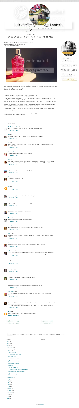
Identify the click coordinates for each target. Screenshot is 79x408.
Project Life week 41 (12, 360)
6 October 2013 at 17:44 (13, 155)
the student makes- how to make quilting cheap (18, 369)
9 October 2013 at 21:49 (13, 307)
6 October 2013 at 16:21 (13, 147)
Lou (8, 186)
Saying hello (10, 365)
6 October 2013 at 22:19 (13, 205)
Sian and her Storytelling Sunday (28, 113)
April (9, 386)
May (9, 384)
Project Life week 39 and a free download (17, 373)
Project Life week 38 (12, 374)
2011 (8, 396)
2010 (8, 398)
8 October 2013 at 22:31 (13, 263)
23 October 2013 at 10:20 (13, 315)
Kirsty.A (9, 233)
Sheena (9, 217)
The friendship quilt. (12, 352)
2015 (8, 341)
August (9, 379)
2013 (8, 345)
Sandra (9, 202)
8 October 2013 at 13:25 (13, 255)
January (10, 392)
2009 (8, 400)
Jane (9, 134)
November (10, 349)
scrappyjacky (11, 225)
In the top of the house (12, 367)
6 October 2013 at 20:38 (13, 189)
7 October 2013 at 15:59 (13, 229)
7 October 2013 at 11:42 (13, 221)
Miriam (9, 242)
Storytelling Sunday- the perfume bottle (16, 371)
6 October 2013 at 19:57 (13, 181)
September (10, 377)
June (9, 382)
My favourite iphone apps (13, 358)
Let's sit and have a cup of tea (14, 354)
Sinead (9, 301)
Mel (8, 169)
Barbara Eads (11, 250)
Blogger (42, 404)
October (10, 350)
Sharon (9, 311)
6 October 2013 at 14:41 (13, 130)
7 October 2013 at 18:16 (13, 238)
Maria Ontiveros (11, 291)
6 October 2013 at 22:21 (13, 213)
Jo (8, 276)
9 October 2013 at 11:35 (13, 279)
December (10, 347)
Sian (9, 159)
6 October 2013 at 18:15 (13, 164)
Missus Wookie (11, 151)
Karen (9, 268)
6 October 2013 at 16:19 (13, 138)
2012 (8, 394)
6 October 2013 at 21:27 (13, 197)
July (9, 380)
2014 (8, 343)
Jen (8, 142)
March (9, 388)
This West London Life (13, 126)
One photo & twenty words (13, 361)
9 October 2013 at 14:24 (13, 287)
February (10, 390)
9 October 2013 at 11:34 (13, 271)
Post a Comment (9, 318)
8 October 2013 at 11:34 (13, 246)
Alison (9, 176)
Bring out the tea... (12, 356)
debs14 (9, 194)
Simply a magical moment (13, 363)
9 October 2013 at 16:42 (13, 296)
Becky (9, 209)
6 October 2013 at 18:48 (13, 172)
